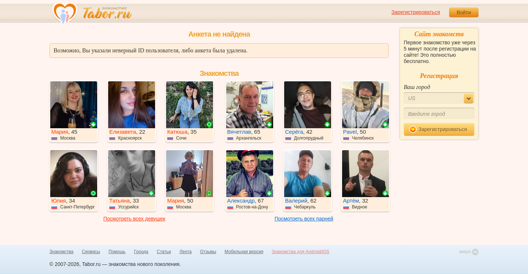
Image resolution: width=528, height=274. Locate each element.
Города (141, 251)
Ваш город (417, 87)
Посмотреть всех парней (304, 219)
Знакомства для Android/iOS (300, 251)
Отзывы (208, 251)
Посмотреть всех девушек (134, 219)
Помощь (117, 251)
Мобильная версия (244, 251)
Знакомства (61, 251)
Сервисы (91, 251)
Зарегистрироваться (416, 12)
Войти (463, 12)
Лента (185, 251)
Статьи (164, 251)
